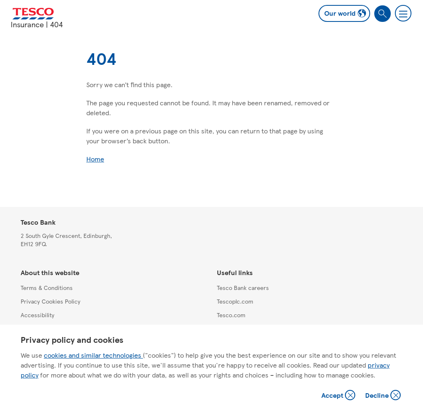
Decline (383, 396)
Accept (339, 396)
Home (95, 159)
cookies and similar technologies (93, 355)
